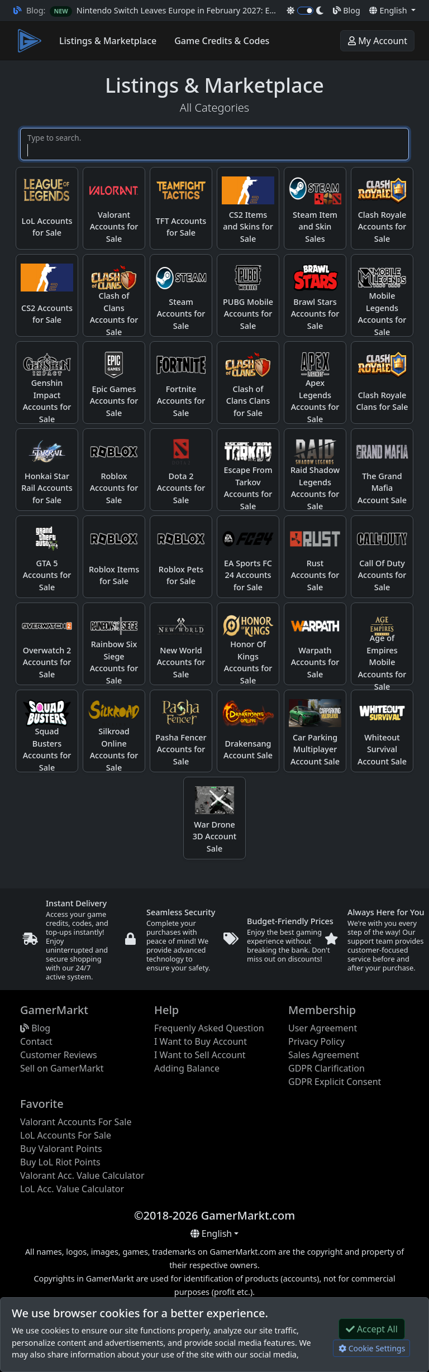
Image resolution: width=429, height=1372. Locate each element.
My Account (377, 41)
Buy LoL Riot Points (60, 1162)
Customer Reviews (58, 1055)
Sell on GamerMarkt (62, 1068)
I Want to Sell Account (200, 1055)
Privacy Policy (316, 1041)
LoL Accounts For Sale (65, 1135)
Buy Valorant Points (61, 1148)
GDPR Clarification (326, 1068)
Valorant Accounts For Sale (75, 1122)
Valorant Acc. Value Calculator (82, 1175)
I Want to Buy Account (200, 1041)
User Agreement (322, 1028)
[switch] (305, 11)
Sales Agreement (323, 1055)
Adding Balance (187, 1068)
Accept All (372, 1329)
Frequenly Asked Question (209, 1028)
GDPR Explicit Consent (334, 1081)
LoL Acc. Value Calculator (72, 1189)
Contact (36, 1041)
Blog (346, 10)
